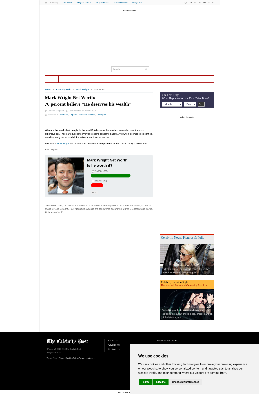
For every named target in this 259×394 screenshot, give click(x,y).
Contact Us (114, 349)
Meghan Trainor (84, 2)
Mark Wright (82, 89)
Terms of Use (52, 358)
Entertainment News (114, 78)
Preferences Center (87, 358)
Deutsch (83, 114)
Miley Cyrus (137, 2)
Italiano (91, 114)
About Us (113, 340)
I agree (146, 382)
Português (101, 114)
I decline (161, 382)
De (204, 2)
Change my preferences (185, 382)
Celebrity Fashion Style (174, 282)
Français (64, 114)
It (209, 2)
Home (52, 78)
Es (200, 2)
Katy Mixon (67, 2)
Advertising (114, 344)
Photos (135, 78)
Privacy (62, 358)
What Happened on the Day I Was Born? (185, 98)
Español (73, 114)
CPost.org (51, 349)
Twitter (174, 340)
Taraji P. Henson (102, 2)
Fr (195, 2)
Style (149, 78)
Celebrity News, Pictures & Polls (182, 237)
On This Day (90, 78)
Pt (213, 2)
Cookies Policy (72, 358)
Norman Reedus (121, 2)
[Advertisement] (129, 37)
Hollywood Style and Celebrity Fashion (184, 285)
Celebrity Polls (69, 78)
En (191, 2)
